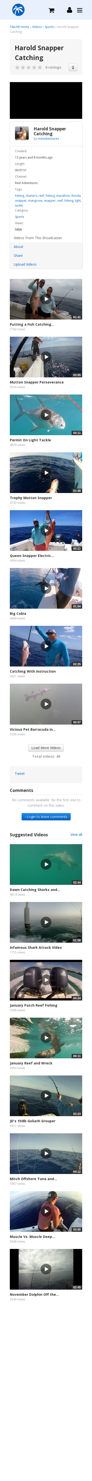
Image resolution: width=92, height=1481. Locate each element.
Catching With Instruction (33, 671)
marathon (63, 196)
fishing (19, 196)
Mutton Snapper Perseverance (37, 382)
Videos (37, 27)
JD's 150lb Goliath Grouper (32, 1121)
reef (41, 196)
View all (76, 834)
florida (76, 196)
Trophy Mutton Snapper (31, 497)
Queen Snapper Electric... (32, 555)
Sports (49, 27)
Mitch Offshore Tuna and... (33, 1178)
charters (31, 196)
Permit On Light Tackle (30, 440)
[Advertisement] (46, 1362)
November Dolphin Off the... (34, 1294)
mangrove (35, 200)
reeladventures (48, 138)
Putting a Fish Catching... (32, 324)
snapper (21, 200)
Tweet (20, 773)
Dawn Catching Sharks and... (35, 889)
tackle (19, 205)
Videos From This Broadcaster (38, 237)
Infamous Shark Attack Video (36, 947)
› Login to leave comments (46, 816)
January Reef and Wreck (31, 1063)
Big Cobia (18, 613)
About (18, 246)
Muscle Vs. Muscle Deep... (32, 1236)
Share (18, 255)
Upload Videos (25, 264)
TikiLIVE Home (19, 27)
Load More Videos (46, 747)
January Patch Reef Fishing (33, 1005)
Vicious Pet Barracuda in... (33, 729)
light (78, 200)
